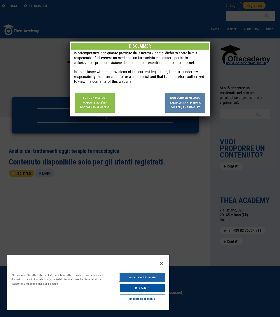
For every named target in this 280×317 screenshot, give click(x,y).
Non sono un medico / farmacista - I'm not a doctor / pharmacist (185, 102)
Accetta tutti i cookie (142, 277)
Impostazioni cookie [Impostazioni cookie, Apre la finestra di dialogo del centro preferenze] (142, 298)
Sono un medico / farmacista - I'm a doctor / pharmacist (95, 102)
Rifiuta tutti (142, 288)
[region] (88, 282)
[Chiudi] (161, 263)
